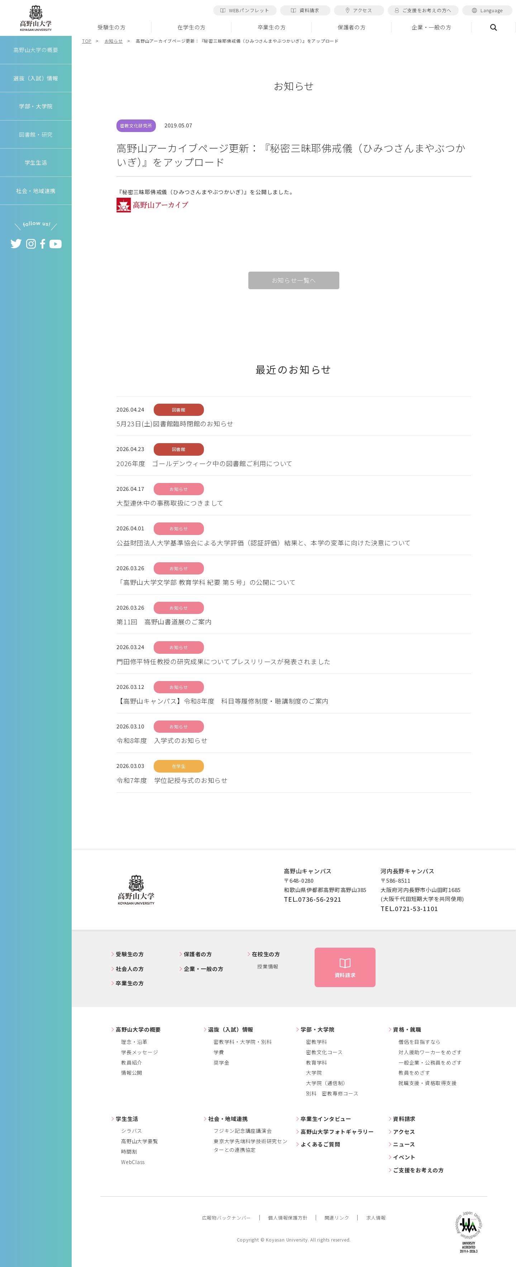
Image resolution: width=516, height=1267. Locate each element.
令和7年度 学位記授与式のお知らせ (172, 780)
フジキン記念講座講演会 (243, 1130)
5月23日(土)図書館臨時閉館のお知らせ (175, 423)
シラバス (131, 1130)
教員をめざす (414, 1072)
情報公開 (131, 1072)
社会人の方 (130, 968)
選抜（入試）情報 (230, 1029)
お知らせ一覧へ (294, 280)
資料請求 (305, 10)
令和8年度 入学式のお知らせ (162, 740)
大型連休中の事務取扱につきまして (170, 502)
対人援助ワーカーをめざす (430, 1052)
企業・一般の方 (431, 27)
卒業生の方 (272, 27)
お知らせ (114, 41)
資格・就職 (407, 1029)
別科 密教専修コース (332, 1093)
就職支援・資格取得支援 (427, 1083)
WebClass (133, 1161)
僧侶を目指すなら (419, 1041)
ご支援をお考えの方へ (423, 10)
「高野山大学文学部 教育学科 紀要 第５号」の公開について (206, 582)
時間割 (129, 1151)
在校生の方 (266, 954)
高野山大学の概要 (35, 49)
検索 (494, 27)
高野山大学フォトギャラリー (337, 1131)
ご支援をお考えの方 (418, 1170)
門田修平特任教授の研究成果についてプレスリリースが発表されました (223, 661)
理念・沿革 (134, 1041)
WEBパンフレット (244, 10)
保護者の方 (352, 27)
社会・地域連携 (228, 1118)
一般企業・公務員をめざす (430, 1062)
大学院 (314, 1072)
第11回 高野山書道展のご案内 (163, 621)
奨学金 (221, 1062)
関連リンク (337, 1217)
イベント (404, 1157)
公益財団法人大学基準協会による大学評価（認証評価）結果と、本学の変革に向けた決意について (263, 542)
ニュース (404, 1144)
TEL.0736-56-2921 (312, 899)
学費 (219, 1052)
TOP (86, 41)
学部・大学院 (318, 1029)
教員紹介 (131, 1062)
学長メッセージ (139, 1052)
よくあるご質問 (320, 1144)
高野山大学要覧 (139, 1141)
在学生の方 (191, 27)
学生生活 (127, 1118)
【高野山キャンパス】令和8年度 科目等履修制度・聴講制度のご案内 (222, 700)
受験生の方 (111, 27)
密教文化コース (324, 1052)
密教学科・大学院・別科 (243, 1041)
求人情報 (376, 1217)
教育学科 (316, 1062)
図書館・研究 (36, 134)
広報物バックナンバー (227, 1217)
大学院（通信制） (327, 1083)
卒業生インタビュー (326, 1118)
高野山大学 (35, 18)
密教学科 (316, 1041)
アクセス (359, 10)
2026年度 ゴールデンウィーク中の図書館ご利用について (204, 463)
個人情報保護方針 (287, 1217)
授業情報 (267, 966)
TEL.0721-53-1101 (409, 908)
